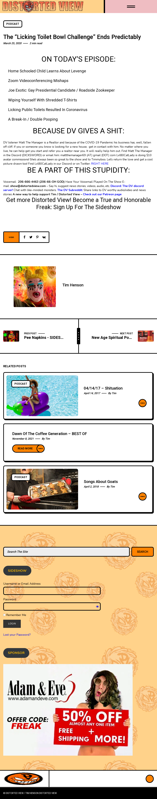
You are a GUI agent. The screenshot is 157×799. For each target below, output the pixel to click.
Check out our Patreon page (102, 194)
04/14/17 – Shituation (103, 388)
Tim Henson (72, 285)
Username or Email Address (22, 584)
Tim (114, 393)
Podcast (12, 24)
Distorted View (48, 793)
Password (9, 599)
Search (142, 552)
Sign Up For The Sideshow (87, 207)
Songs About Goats (101, 482)
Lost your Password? (17, 635)
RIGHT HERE (100, 164)
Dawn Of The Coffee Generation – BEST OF (49, 434)
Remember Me (14, 615)
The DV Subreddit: (70, 190)
